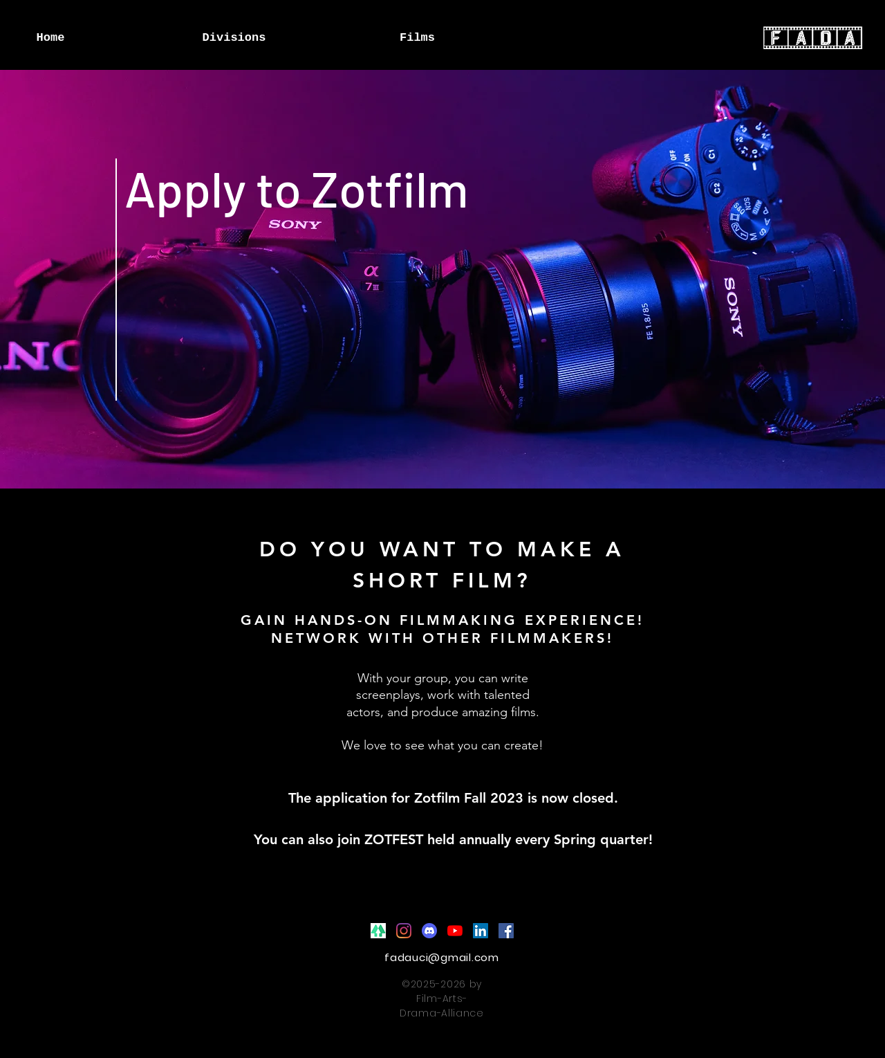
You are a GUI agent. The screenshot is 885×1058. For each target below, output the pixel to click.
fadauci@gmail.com (441, 957)
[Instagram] (403, 930)
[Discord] (429, 930)
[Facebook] (506, 930)
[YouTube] (455, 930)
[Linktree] (378, 930)
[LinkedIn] (480, 930)
